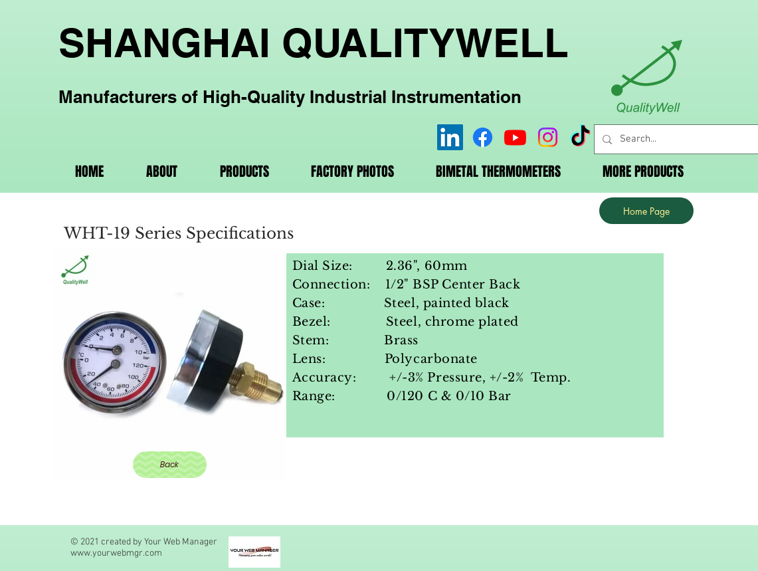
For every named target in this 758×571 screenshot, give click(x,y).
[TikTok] (580, 137)
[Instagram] (548, 137)
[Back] (170, 464)
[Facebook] (483, 137)
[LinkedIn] (450, 137)
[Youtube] (515, 137)
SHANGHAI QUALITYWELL (313, 42)
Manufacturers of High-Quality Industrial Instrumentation (289, 96)
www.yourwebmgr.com (116, 553)
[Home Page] (646, 210)
